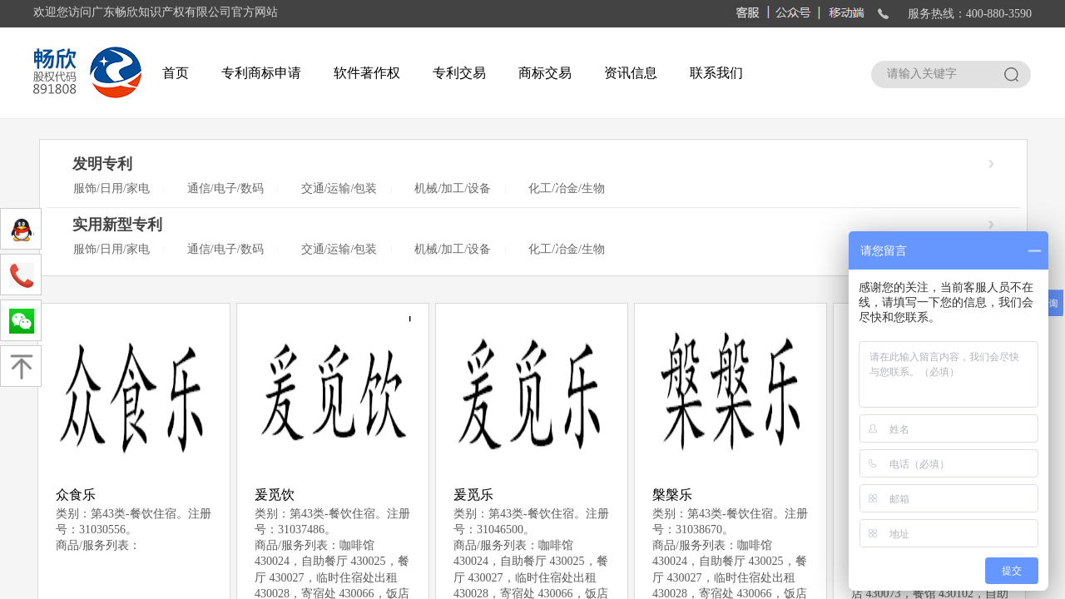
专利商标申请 (261, 73)
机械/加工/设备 (452, 188)
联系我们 (716, 73)
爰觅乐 (473, 495)
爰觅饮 (275, 495)
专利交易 (459, 73)
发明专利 (102, 164)
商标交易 (545, 73)
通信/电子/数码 (225, 188)
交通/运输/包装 (339, 188)
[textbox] (935, 74)
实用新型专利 (117, 224)
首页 (175, 73)
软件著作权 (367, 73)
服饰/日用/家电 (111, 188)
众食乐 (76, 495)
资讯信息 (630, 73)
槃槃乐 (672, 495)
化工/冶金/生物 (566, 188)
